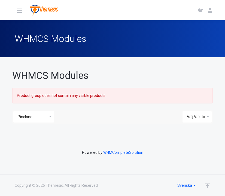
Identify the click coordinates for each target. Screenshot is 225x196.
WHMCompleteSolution (123, 152)
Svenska (186, 185)
